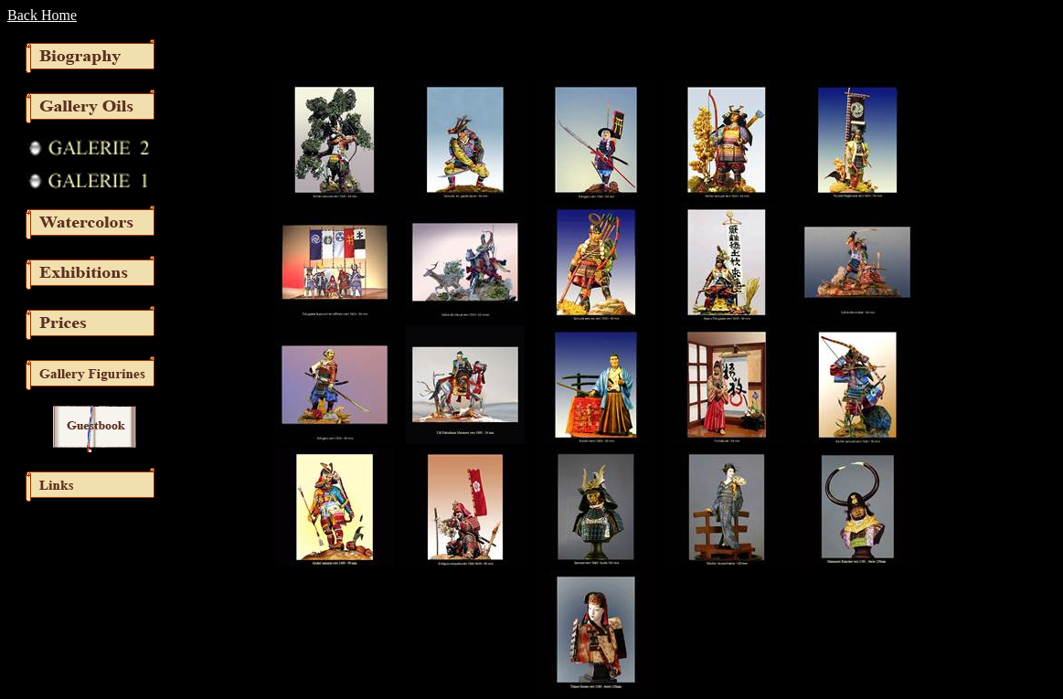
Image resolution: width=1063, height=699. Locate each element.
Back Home (42, 15)
